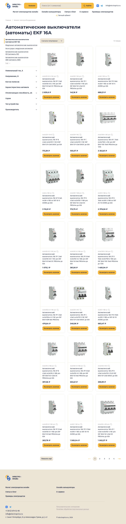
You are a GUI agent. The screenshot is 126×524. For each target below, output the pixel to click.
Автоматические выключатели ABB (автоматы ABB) (16, 59)
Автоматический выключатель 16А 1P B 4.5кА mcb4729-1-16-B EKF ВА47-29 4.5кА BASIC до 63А (52, 140)
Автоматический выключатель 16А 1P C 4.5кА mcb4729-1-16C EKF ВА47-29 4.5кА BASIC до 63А (80, 140)
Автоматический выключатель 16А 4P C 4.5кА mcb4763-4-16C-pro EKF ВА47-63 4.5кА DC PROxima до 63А (107, 431)
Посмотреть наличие (51, 97)
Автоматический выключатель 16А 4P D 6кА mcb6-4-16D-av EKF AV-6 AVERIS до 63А (52, 199)
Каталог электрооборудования (24, 20)
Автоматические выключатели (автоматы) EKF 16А (17, 41)
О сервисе (84, 12)
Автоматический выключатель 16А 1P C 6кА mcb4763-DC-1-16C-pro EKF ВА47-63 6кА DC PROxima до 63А (52, 259)
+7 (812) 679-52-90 (12, 511)
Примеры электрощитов (102, 12)
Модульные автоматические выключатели (21, 45)
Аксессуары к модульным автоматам (19, 49)
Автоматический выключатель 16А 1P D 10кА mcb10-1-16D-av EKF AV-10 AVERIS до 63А (80, 430)
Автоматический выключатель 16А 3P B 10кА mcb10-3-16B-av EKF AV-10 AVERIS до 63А (107, 199)
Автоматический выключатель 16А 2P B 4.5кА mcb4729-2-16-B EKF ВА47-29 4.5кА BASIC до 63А (107, 372)
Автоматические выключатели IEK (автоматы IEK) (16, 53)
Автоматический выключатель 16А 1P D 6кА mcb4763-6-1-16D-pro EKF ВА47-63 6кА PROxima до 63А (52, 431)
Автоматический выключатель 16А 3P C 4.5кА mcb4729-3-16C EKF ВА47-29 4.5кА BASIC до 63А (80, 316)
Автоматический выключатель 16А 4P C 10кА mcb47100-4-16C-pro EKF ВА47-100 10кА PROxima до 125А (108, 142)
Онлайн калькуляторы (51, 12)
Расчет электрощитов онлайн (25, 12)
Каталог (30, 6)
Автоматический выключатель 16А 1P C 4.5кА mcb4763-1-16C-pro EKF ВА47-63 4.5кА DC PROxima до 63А (78, 83)
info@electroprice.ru (113, 6)
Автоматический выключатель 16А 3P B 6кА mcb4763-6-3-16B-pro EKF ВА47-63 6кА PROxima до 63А (80, 373)
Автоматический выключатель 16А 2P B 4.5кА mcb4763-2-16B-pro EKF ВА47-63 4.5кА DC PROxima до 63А (51, 373)
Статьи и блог (70, 12)
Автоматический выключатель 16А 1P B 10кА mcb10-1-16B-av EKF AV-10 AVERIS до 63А (108, 316)
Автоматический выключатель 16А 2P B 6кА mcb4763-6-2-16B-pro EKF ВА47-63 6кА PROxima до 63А (80, 259)
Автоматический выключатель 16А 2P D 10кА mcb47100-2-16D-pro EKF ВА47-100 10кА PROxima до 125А (108, 259)
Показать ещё (46, 459)
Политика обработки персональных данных (72, 509)
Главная (8, 20)
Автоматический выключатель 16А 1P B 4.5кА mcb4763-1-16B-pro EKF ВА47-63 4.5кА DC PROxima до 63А (79, 200)
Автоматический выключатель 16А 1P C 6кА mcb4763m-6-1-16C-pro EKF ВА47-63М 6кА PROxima (52, 316)
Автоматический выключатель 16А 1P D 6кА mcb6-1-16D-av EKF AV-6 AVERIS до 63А (107, 82)
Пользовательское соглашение (68, 507)
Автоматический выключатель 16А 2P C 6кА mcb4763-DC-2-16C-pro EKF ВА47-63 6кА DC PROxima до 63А (52, 83)
